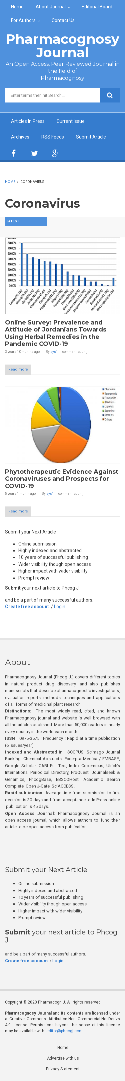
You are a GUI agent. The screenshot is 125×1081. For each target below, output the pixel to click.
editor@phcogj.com (64, 1031)
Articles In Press (28, 121)
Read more (18, 369)
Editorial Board (97, 6)
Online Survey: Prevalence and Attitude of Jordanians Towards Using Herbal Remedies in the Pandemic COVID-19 (55, 333)
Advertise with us (63, 1058)
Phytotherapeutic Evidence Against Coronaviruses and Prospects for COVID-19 (61, 479)
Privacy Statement (63, 1069)
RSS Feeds (52, 137)
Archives (20, 137)
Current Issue (71, 121)
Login (59, 606)
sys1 (54, 352)
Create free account (27, 606)
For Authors (23, 20)
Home (17, 6)
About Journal (51, 6)
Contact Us (63, 20)
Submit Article (91, 137)
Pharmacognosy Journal (62, 45)
